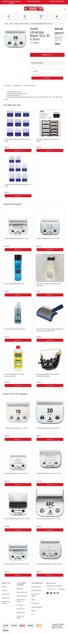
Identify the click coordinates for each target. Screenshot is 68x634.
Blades (16, 23)
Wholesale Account (22, 592)
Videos (33, 599)
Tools (11, 23)
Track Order (20, 605)
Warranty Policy (21, 612)
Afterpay (33, 610)
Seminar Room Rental (35, 595)
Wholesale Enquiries (34, 1)
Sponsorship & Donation (6, 602)
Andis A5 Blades (24, 23)
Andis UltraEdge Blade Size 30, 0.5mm (41, 23)
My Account (20, 588)
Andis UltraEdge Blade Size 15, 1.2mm (48, 238)
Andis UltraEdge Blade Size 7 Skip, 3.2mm (49, 564)
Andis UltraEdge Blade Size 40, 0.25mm (16, 473)
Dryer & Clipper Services (21, 600)
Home (6, 23)
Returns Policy (21, 609)
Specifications (17, 85)
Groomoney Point (36, 586)
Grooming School (36, 590)
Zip (32, 614)
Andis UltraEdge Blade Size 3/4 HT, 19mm (17, 518)
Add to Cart (47, 55)
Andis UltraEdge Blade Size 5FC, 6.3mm (17, 238)
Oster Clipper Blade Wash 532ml (14, 283)
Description (8, 85)
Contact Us (5, 590)
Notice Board (35, 603)
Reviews (29, 85)
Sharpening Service (22, 596)
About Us (4, 586)
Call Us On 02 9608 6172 (57, 1)
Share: (35, 43)
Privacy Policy (6, 598)
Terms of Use (5, 594)
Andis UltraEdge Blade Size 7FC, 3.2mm (49, 473)
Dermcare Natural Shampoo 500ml (15, 329)
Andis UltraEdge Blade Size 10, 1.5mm (16, 428)
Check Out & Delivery (20, 617)
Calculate (47, 78)
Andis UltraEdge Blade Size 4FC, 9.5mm (49, 518)
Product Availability (36, 607)
